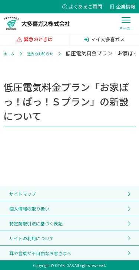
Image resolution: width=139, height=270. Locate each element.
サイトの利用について (31, 238)
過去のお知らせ (40, 53)
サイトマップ (22, 194)
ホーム (8, 53)
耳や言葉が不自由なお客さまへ (40, 253)
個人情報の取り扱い (29, 208)
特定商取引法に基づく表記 (36, 223)
